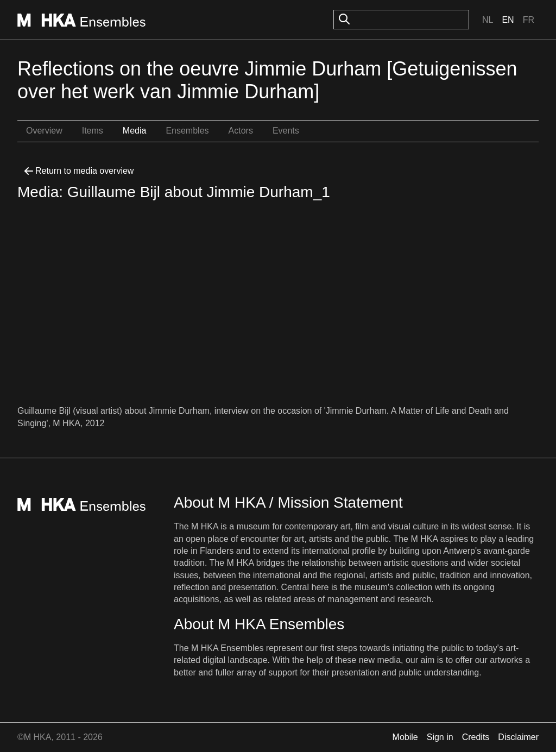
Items (92, 130)
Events (286, 130)
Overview (44, 130)
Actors (241, 130)
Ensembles (187, 130)
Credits (476, 737)
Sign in (440, 737)
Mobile (405, 737)
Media (135, 130)
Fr (528, 19)
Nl (487, 19)
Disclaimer (518, 737)
